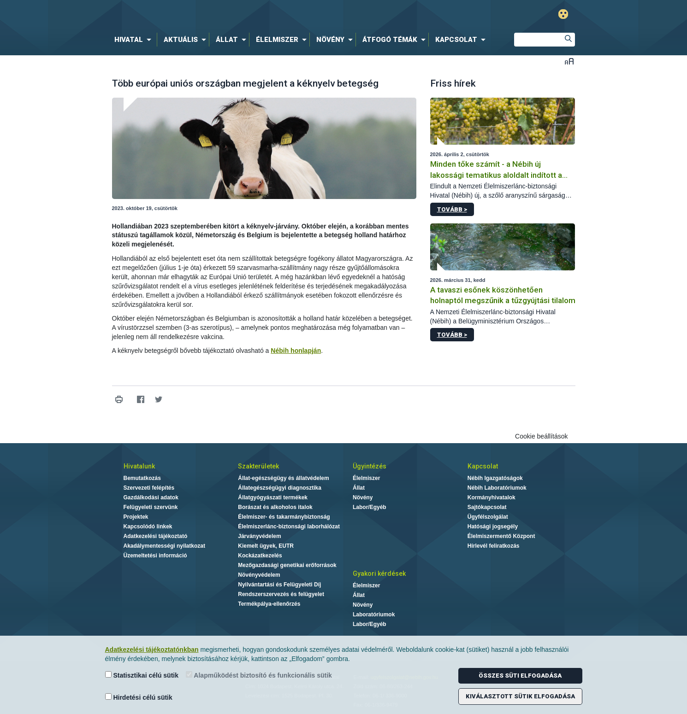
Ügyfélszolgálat (488, 517)
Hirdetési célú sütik (138, 697)
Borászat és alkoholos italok (275, 507)
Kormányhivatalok (491, 497)
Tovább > (452, 209)
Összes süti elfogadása (520, 675)
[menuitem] (134, 40)
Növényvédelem (259, 575)
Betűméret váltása (569, 61)
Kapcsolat (483, 466)
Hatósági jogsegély (493, 526)
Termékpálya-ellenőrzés (269, 604)
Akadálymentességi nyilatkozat (164, 546)
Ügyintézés (369, 466)
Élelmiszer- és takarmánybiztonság (284, 517)
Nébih (245, 14)
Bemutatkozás (142, 478)
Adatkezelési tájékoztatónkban (152, 649)
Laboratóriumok (374, 614)
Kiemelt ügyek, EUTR (266, 546)
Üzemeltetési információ (155, 555)
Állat (359, 488)
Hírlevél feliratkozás (494, 546)
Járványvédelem (259, 536)
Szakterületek (258, 466)
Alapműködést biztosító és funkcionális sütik (259, 675)
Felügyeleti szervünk (151, 507)
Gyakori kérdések (379, 573)
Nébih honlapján (296, 350)
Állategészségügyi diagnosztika (279, 488)
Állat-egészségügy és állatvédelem (283, 478)
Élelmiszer (366, 478)
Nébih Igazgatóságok (495, 478)
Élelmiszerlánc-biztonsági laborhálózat (289, 526)
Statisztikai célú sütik (142, 675)
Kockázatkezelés (260, 555)
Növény (363, 497)
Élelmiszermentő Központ (501, 536)
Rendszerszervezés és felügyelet (281, 594)
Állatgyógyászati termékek (273, 497)
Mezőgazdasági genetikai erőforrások (287, 565)
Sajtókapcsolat (487, 507)
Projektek (136, 517)
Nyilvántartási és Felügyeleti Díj (279, 584)
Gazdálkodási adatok (151, 497)
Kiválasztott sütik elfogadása (520, 696)
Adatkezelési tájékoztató (156, 536)
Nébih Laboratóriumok (497, 488)
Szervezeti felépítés (149, 488)
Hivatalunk (139, 466)
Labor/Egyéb (369, 507)
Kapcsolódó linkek (148, 526)
